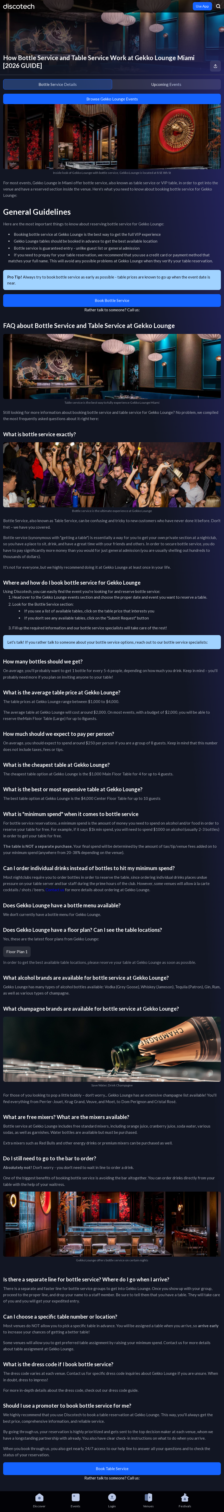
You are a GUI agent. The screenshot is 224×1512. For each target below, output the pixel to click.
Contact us (55, 889)
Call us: (133, 309)
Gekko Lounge (54, 597)
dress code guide (123, 1390)
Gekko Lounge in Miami (53, 182)
